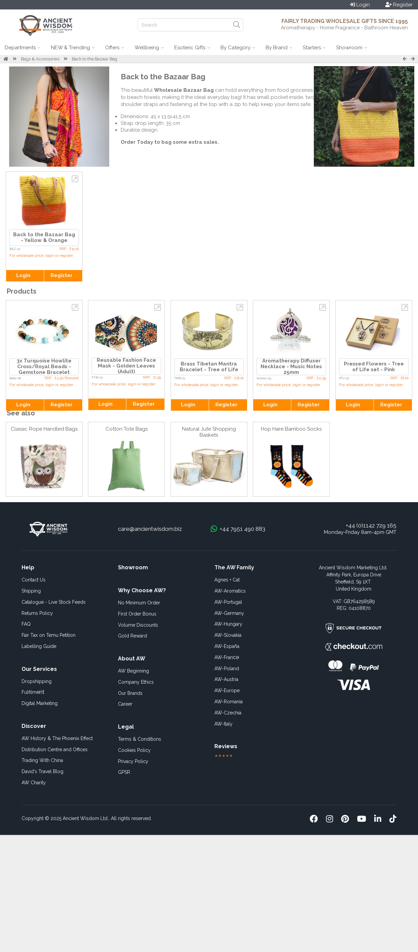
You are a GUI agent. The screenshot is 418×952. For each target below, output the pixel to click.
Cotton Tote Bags (127, 429)
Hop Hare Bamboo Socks (291, 429)
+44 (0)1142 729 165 (371, 525)
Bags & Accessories (40, 58)
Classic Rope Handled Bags (44, 429)
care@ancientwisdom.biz (150, 528)
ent (33, 692)
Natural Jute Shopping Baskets (209, 432)
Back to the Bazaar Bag (94, 58)
